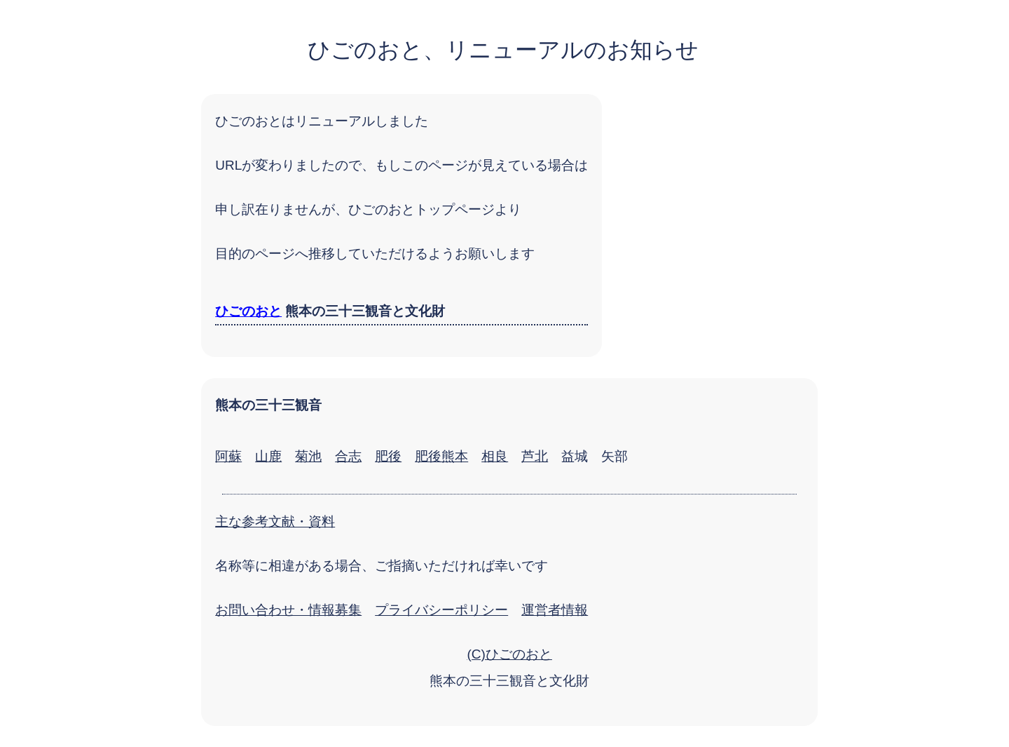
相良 (494, 456)
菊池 (308, 456)
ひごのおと (248, 311)
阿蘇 (228, 456)
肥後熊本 (441, 456)
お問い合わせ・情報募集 (288, 610)
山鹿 (268, 456)
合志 (348, 456)
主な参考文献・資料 (275, 521)
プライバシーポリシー (441, 610)
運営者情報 (554, 610)
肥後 (388, 456)
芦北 (534, 456)
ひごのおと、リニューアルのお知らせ (503, 49)
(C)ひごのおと (509, 654)
